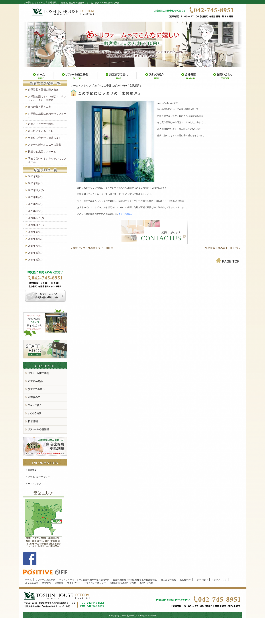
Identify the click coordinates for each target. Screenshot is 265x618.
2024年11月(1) (36, 225)
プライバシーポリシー (39, 477)
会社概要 (32, 470)
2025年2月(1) (35, 204)
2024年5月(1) (35, 259)
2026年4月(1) (35, 176)
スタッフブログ (90, 85)
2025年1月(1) (35, 211)
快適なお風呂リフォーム (42, 151)
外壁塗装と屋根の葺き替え (43, 89)
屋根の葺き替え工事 (39, 106)
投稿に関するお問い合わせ (123, 583)
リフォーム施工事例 (45, 579)
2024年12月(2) (36, 218)
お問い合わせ (146, 583)
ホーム (74, 85)
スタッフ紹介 (201, 579)
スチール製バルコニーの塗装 (44, 144)
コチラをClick (125, 214)
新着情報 (46, 583)
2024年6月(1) (35, 252)
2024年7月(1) (35, 245)
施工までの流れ (168, 579)
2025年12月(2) (36, 190)
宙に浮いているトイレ (41, 131)
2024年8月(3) (35, 238)
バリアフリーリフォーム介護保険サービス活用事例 (84, 579)
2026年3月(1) (35, 183)
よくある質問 (31, 583)
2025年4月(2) (35, 197)
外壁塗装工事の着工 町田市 (221, 248)
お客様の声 (185, 579)
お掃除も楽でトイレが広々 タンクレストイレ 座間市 (47, 98)
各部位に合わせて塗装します (44, 137)
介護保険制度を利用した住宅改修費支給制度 (135, 579)
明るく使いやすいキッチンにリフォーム (47, 160)
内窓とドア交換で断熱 (41, 124)
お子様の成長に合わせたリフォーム (47, 115)
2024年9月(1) (35, 232)
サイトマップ (34, 483)
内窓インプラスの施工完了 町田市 (92, 248)
